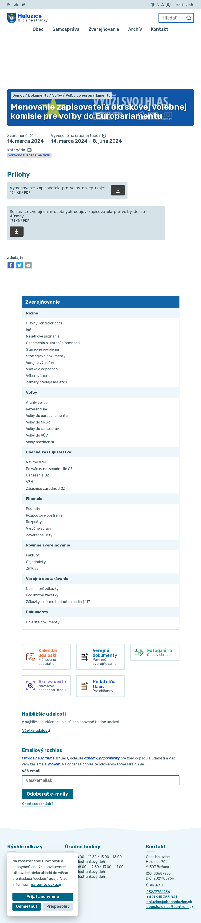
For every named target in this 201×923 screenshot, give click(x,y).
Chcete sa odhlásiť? (37, 752)
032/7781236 (158, 840)
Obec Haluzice (164, 905)
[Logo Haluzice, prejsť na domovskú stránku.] (27, 18)
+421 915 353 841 (161, 845)
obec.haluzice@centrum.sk (169, 855)
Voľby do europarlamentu (29, 103)
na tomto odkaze (46, 884)
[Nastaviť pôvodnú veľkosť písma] (162, 4)
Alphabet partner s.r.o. (157, 899)
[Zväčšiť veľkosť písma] (168, 4)
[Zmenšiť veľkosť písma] (157, 4)
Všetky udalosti (36, 679)
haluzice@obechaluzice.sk (169, 850)
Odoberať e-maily (47, 742)
